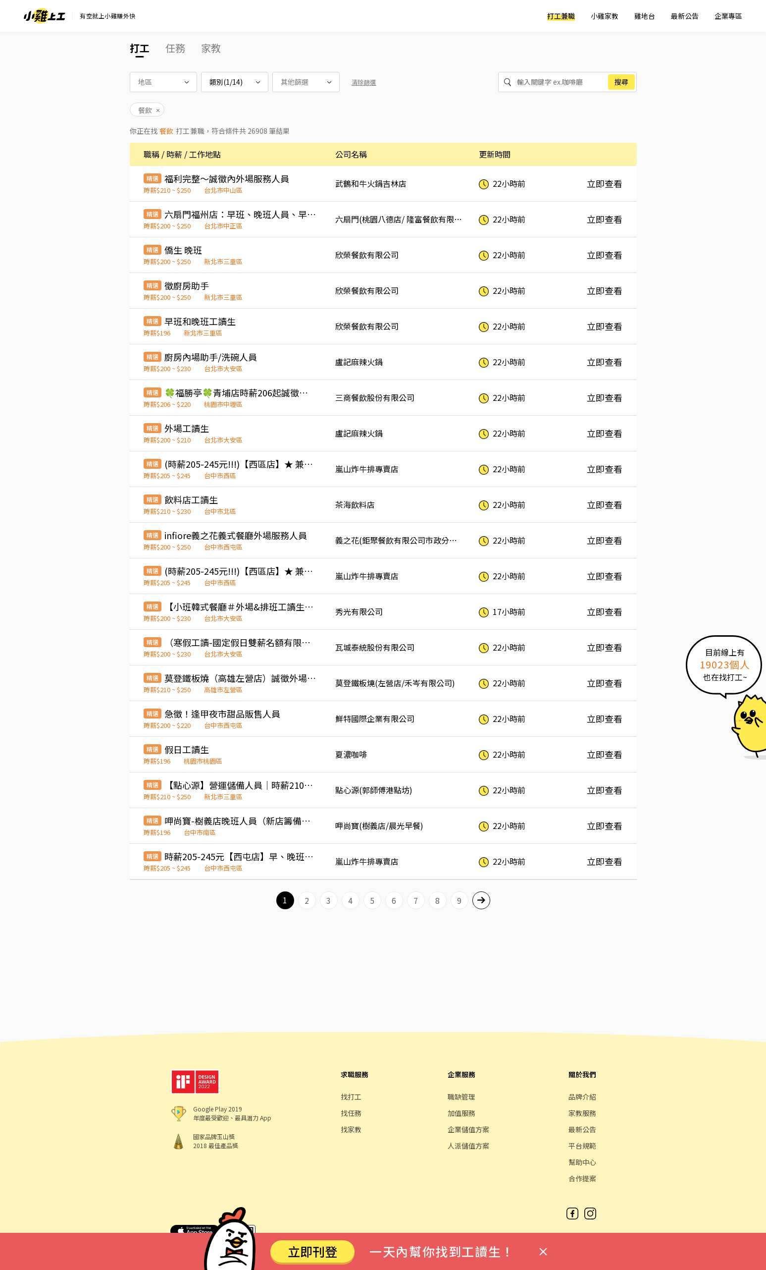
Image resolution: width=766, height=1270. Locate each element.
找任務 (351, 1113)
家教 (211, 48)
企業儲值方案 (468, 1129)
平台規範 (582, 1146)
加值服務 (461, 1113)
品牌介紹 (582, 1097)
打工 (140, 48)
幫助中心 (582, 1162)
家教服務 (582, 1113)
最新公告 (685, 16)
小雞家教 (604, 16)
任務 (175, 48)
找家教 (351, 1129)
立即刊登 (312, 1251)
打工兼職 (561, 16)
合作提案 (582, 1178)
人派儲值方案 (468, 1146)
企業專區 (728, 16)
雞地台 (644, 16)
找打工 (351, 1097)
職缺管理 (461, 1097)
